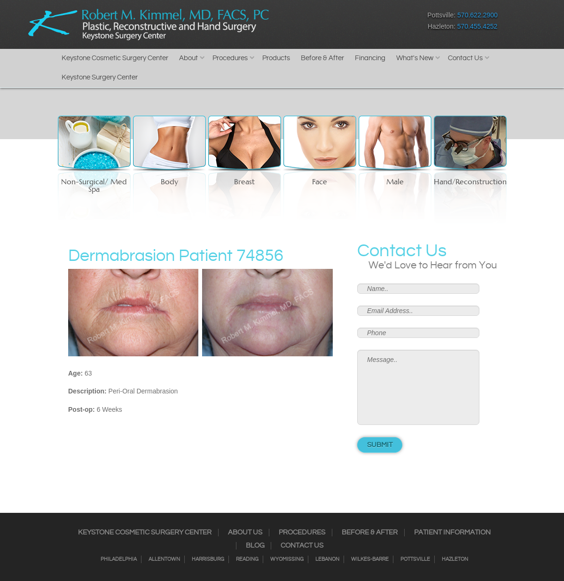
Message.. (418, 387)
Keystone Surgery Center (100, 77)
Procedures (230, 58)
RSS (343, 23)
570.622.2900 (477, 15)
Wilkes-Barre (370, 559)
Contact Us (465, 58)
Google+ (359, 23)
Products (276, 58)
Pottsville (415, 559)
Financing (370, 58)
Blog (255, 546)
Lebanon (327, 559)
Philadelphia (119, 559)
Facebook (294, 23)
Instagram (310, 23)
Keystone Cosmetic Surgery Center (115, 58)
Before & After (322, 58)
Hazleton (455, 559)
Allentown (164, 559)
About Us (245, 532)
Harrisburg (208, 559)
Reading (247, 559)
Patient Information (452, 532)
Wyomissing (287, 559)
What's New (414, 58)
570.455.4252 (477, 26)
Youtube (376, 23)
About (188, 58)
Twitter (327, 23)
